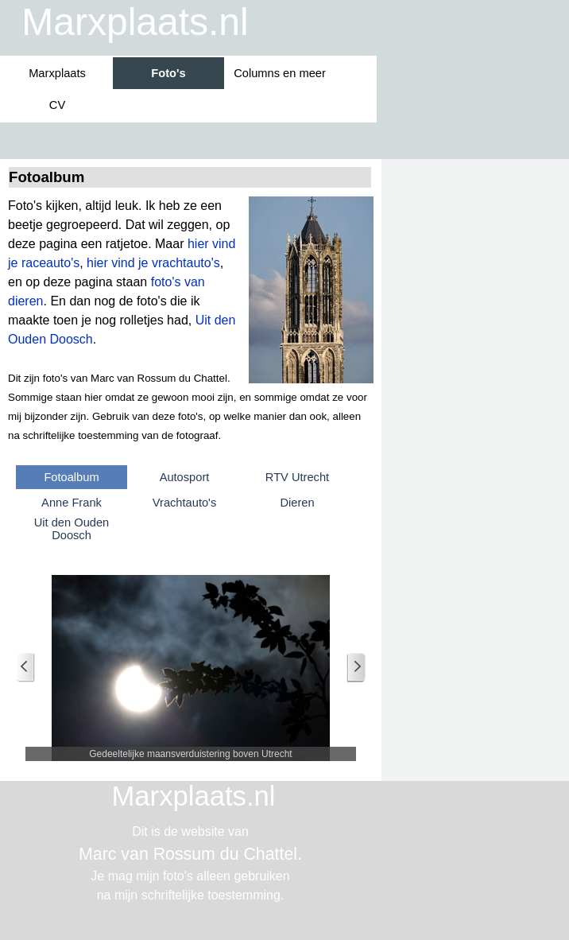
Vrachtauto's (184, 502)
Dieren (297, 502)
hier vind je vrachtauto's (153, 263)
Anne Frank (71, 502)
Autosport (185, 477)
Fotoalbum (71, 477)
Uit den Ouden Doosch (72, 529)
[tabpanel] (191, 320)
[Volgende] (356, 667)
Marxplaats (57, 73)
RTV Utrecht (297, 477)
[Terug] (25, 667)
